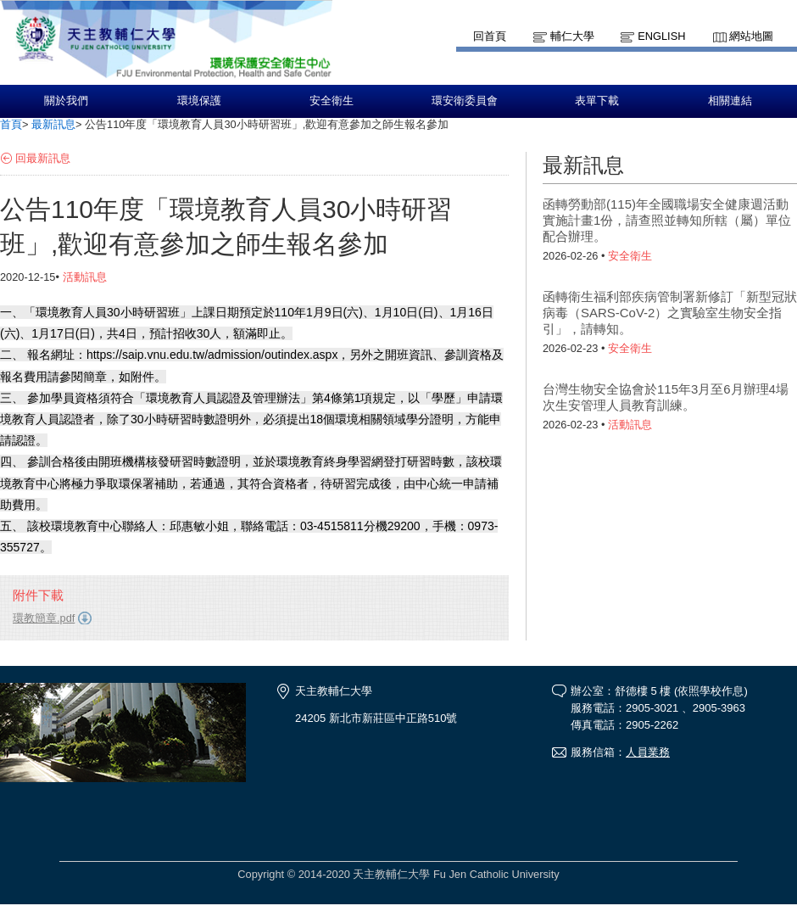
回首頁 (489, 36)
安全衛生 (331, 101)
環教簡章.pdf (44, 618)
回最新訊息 (42, 158)
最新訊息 (53, 124)
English (661, 36)
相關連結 (730, 101)
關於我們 (66, 101)
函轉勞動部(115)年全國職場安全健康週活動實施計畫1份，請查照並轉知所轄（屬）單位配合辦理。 (667, 220)
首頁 (11, 124)
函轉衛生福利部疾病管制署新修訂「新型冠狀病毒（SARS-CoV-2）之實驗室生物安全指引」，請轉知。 (670, 312)
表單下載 (597, 101)
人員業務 (648, 752)
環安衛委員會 (465, 101)
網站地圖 (751, 36)
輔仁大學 (572, 36)
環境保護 (199, 101)
